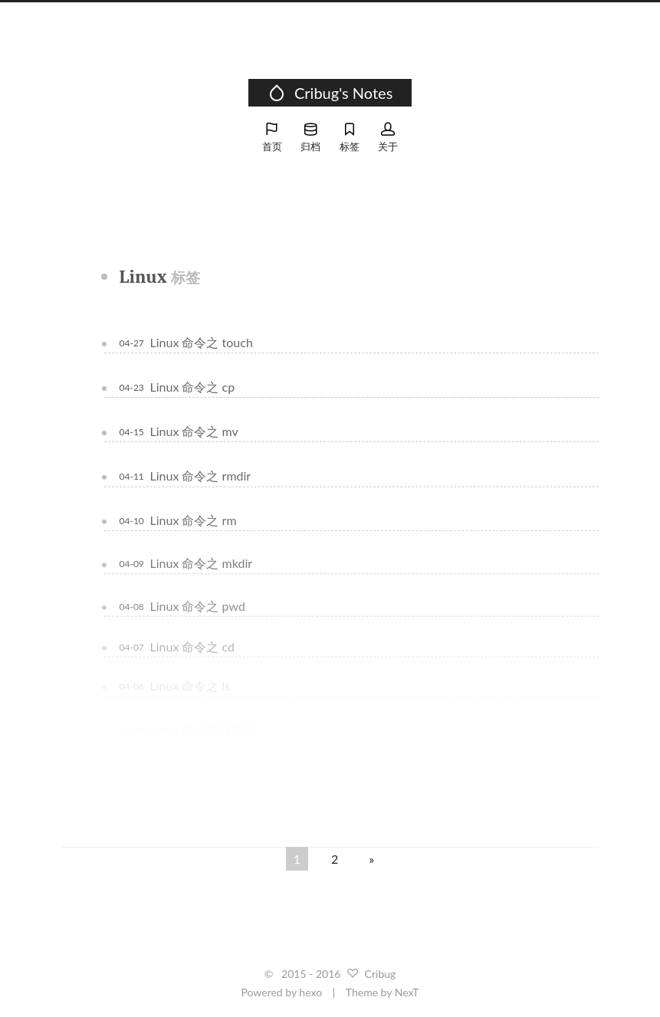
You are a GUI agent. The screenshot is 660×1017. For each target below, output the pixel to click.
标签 (350, 137)
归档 (310, 137)
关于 (388, 137)
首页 (272, 137)
